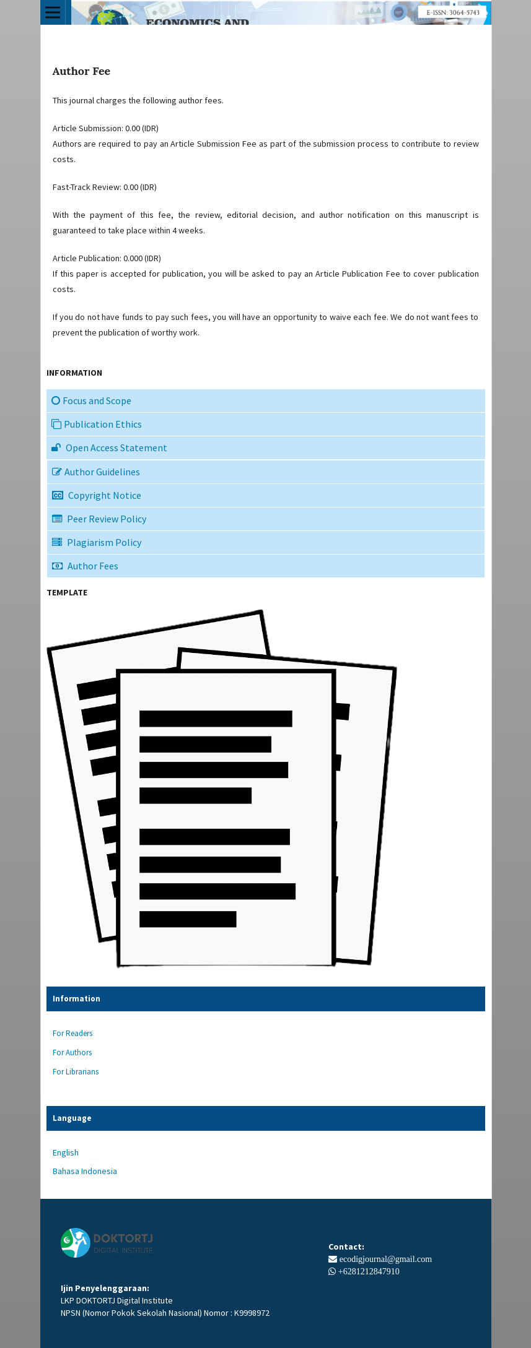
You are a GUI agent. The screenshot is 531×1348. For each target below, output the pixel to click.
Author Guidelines (96, 471)
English (66, 1152)
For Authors (72, 1052)
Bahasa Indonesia (85, 1171)
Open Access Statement (109, 447)
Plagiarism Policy (96, 542)
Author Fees (85, 566)
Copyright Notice (96, 495)
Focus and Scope (91, 400)
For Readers (72, 1033)
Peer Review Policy (99, 518)
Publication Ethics (96, 424)
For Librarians (76, 1071)
